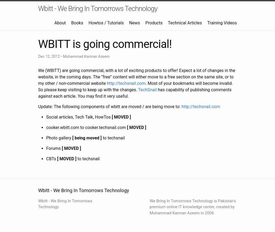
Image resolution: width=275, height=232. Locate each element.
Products (153, 22)
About (60, 22)
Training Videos (222, 22)
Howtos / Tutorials (106, 22)
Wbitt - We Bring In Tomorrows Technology (97, 9)
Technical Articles (185, 22)
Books (77, 22)
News (134, 22)
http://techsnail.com (126, 83)
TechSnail (147, 89)
